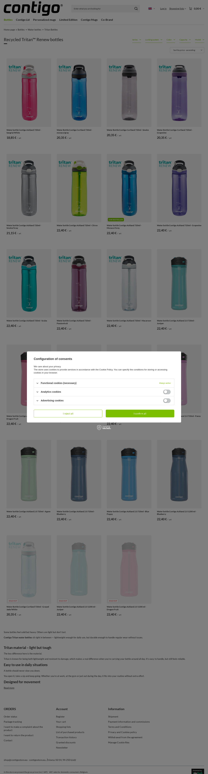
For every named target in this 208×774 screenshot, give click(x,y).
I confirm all (140, 413)
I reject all (68, 413)
